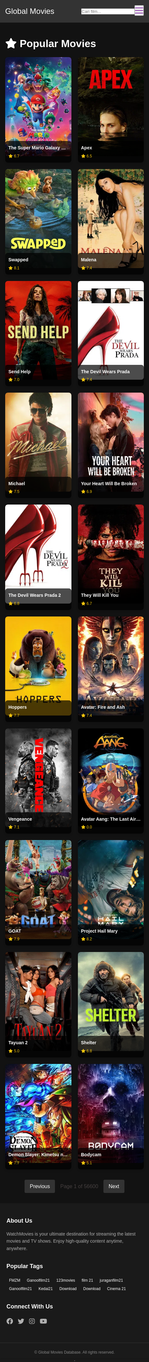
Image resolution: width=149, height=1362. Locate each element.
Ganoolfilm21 (38, 1280)
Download (68, 1289)
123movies (65, 1280)
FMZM (14, 1280)
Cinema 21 (116, 1289)
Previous (40, 1186)
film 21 (87, 1280)
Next (114, 1186)
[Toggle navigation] (139, 10)
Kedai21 (45, 1289)
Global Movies (29, 11)
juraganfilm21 (111, 1280)
